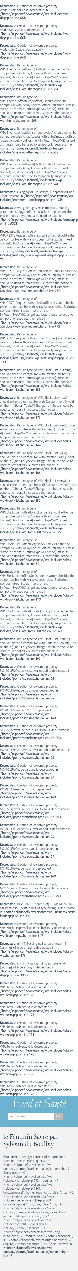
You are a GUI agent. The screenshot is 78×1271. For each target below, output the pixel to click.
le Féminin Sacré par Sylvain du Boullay (30, 1140)
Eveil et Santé (39, 1104)
